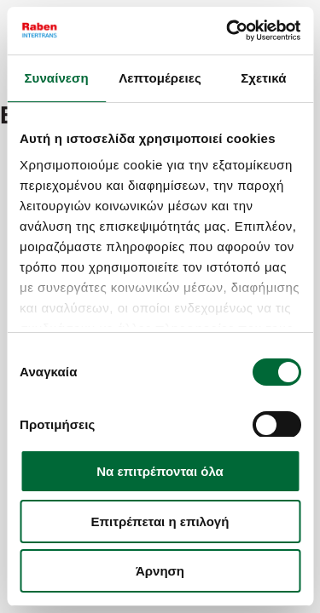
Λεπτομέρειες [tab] (160, 78)
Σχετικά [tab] (263, 78)
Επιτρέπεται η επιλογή (160, 521)
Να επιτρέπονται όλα (160, 471)
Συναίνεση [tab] (56, 78)
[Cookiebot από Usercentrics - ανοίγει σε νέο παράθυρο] (227, 31)
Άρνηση (160, 571)
